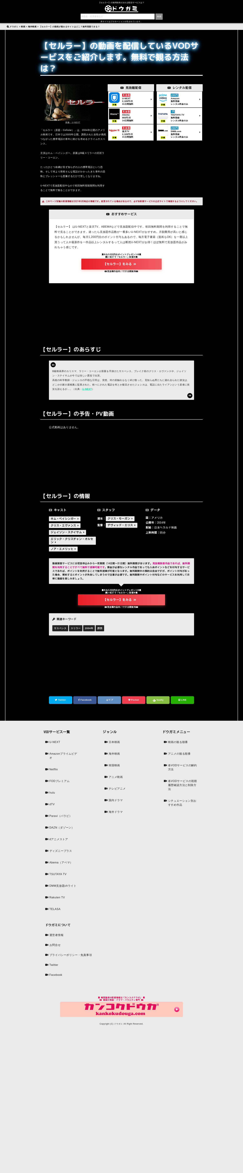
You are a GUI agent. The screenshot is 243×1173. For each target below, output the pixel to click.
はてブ (109, 700)
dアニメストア (58, 839)
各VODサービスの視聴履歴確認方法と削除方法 (182, 785)
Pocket (133, 700)
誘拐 (99, 628)
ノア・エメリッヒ (63, 549)
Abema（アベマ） (61, 862)
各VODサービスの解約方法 (182, 767)
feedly (158, 700)
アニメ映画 (116, 777)
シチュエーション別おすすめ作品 (182, 802)
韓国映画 (114, 765)
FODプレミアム (59, 781)
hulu (52, 792)
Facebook (85, 700)
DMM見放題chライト (62, 885)
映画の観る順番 (178, 742)
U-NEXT (87, 389)
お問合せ (55, 945)
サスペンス (60, 628)
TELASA (55, 909)
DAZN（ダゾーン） (61, 827)
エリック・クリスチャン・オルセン (72, 541)
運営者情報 (56, 935)
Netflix (53, 769)
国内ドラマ (116, 800)
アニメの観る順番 (179, 753)
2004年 (89, 628)
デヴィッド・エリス (121, 525)
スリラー (76, 628)
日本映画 (114, 742)
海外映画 (114, 753)
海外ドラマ (116, 811)
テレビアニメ (117, 788)
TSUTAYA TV (58, 874)
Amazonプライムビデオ (63, 755)
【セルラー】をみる (119, 264)
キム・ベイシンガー (65, 518)
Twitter (60, 700)
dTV (52, 804)
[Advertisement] (121, 312)
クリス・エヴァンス (65, 525)
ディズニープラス (60, 850)
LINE (182, 700)
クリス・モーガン (120, 518)
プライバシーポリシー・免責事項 (70, 955)
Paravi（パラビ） (60, 816)
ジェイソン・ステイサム (67, 532)
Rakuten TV (57, 897)
